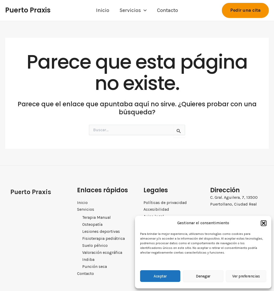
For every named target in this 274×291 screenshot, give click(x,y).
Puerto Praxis (28, 10)
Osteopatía (92, 224)
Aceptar (160, 276)
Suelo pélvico (94, 244)
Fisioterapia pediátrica (103, 238)
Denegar (203, 276)
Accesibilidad (156, 209)
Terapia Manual (96, 217)
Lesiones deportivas (100, 231)
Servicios (133, 10)
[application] (144, 10)
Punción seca (94, 265)
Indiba (88, 258)
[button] (263, 223)
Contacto (167, 10)
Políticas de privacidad (165, 202)
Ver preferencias (246, 276)
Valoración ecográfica (102, 251)
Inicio (102, 10)
